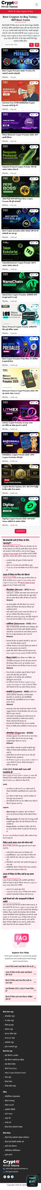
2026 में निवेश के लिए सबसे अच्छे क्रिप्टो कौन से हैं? (19, 973)
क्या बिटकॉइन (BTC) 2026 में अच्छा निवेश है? (20, 990)
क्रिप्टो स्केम (8, 1082)
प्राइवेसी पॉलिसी (10, 1109)
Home (10, 11)
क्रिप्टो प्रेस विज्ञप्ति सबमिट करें (14, 1142)
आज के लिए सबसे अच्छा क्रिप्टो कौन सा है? (20, 967)
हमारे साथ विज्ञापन (11, 1146)
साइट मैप (8, 1118)
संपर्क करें (8, 1123)
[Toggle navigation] (37, 4)
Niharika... (5, 77)
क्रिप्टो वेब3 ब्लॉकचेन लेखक (14, 1127)
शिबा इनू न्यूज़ (9, 1025)
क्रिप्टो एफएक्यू (9, 1101)
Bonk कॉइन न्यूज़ (11, 1034)
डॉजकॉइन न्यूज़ (10, 1016)
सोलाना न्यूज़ (9, 1029)
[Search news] (31, 45)
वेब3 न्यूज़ (8, 1077)
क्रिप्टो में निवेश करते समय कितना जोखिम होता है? (19, 998)
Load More (20, 531)
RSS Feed (8, 1114)
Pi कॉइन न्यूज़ (9, 1021)
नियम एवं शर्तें (9, 1105)
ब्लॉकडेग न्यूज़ (9, 1042)
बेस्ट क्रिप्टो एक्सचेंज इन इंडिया (14, 1060)
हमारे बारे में (8, 1155)
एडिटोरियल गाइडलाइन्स (12, 1096)
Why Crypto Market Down (15, 1073)
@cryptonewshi (12, 1172)
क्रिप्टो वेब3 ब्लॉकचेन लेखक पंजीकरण (17, 1137)
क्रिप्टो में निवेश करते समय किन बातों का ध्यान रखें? (18, 981)
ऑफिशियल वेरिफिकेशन (12, 1150)
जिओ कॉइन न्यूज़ (10, 1086)
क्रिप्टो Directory (11, 1068)
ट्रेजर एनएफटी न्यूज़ (11, 1047)
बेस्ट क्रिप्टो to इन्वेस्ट (11, 1055)
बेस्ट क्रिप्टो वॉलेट (10, 1064)
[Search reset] (37, 45)
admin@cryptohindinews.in (17, 1169)
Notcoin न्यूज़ (10, 1038)
